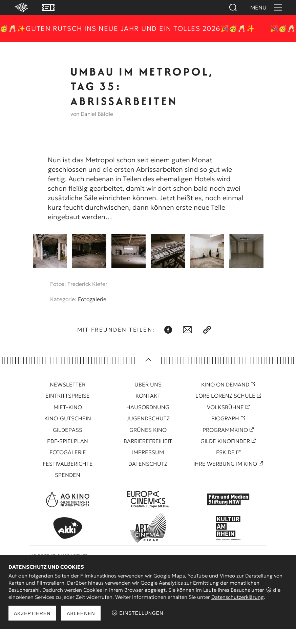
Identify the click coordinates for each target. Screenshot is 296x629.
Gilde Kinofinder (225, 441)
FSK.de (225, 452)
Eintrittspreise (67, 395)
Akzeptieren (32, 613)
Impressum (148, 452)
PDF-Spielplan (67, 441)
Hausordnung (147, 407)
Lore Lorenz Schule (225, 395)
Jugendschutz (148, 418)
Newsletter (67, 384)
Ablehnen (81, 613)
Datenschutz (147, 463)
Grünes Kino (148, 429)
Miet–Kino (68, 407)
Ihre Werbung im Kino (225, 463)
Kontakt (148, 395)
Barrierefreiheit (148, 441)
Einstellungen (137, 613)
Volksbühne (225, 407)
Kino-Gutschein (67, 418)
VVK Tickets (48, 7)
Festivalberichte (68, 463)
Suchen (232, 7)
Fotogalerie (92, 299)
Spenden (67, 474)
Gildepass (67, 429)
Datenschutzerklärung (237, 597)
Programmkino (225, 429)
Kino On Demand (225, 384)
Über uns (148, 384)
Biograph (225, 418)
